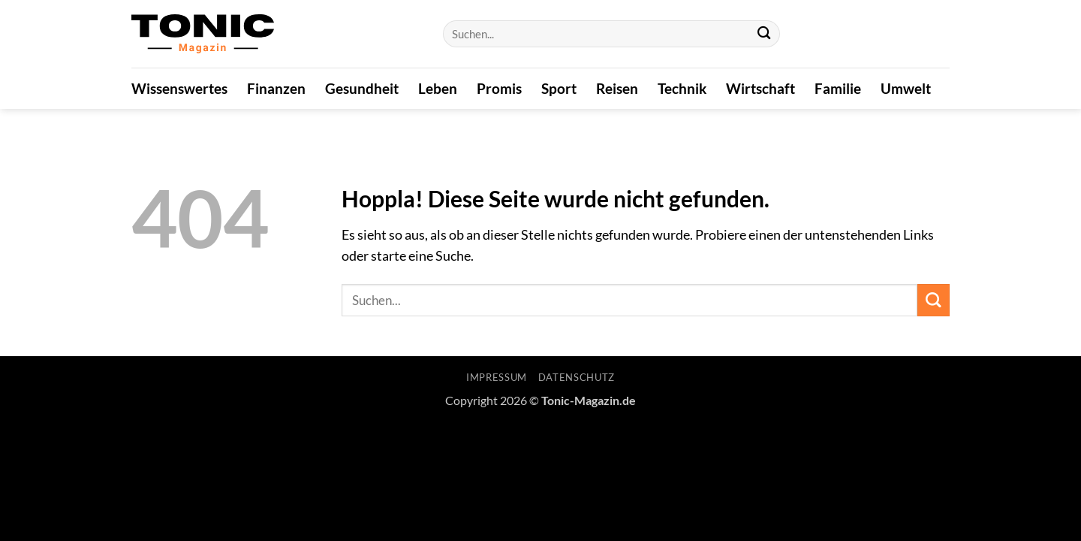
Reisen (617, 88)
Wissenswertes (179, 88)
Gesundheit (362, 88)
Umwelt (906, 88)
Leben (437, 88)
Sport (559, 88)
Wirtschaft (760, 88)
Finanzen (276, 88)
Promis (499, 88)
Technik (682, 88)
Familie (838, 88)
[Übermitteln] (764, 34)
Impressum (496, 377)
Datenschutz (576, 377)
